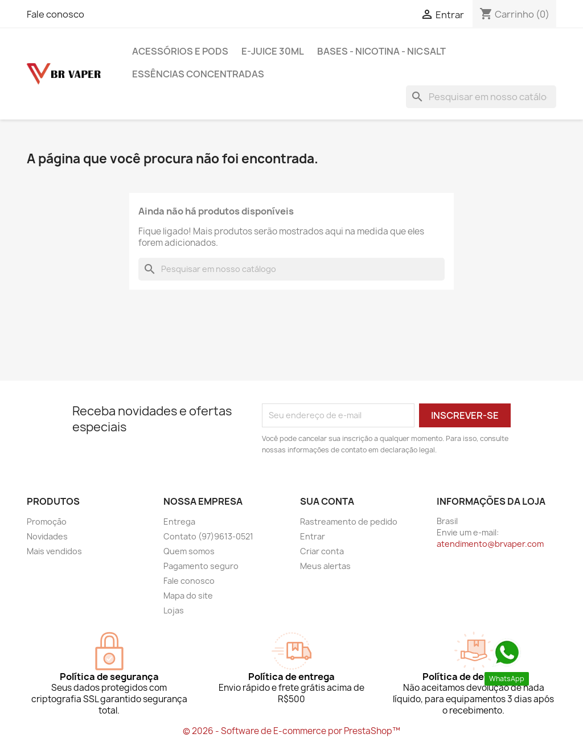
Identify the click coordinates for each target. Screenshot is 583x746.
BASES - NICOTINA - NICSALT (381, 51)
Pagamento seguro (201, 565)
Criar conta (322, 551)
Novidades (47, 536)
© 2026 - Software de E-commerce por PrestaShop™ (291, 731)
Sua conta (327, 501)
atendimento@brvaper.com (490, 543)
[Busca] (481, 96)
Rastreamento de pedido (348, 521)
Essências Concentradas (198, 74)
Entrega (179, 521)
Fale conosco (55, 14)
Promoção (47, 521)
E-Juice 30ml (272, 51)
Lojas (173, 610)
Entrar (312, 536)
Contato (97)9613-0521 (208, 536)
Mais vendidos (54, 551)
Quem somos (189, 551)
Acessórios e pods (180, 51)
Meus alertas (325, 565)
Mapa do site (188, 595)
